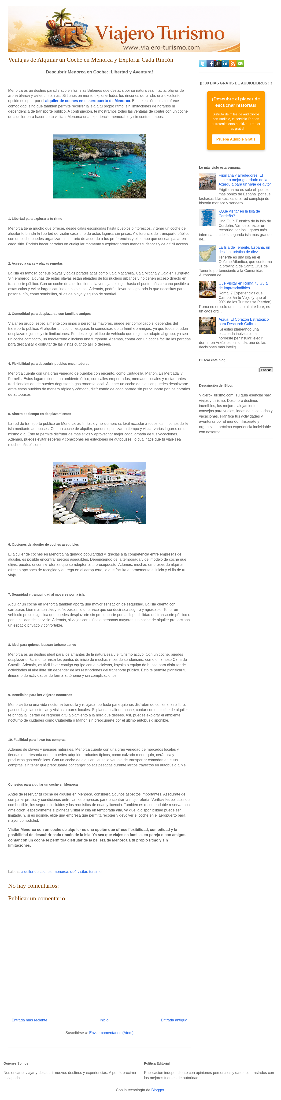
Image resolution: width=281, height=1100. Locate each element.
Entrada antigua (174, 1020)
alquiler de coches (36, 872)
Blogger (157, 1090)
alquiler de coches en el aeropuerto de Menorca (87, 101)
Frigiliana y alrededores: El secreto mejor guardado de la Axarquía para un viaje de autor (244, 179)
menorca (61, 872)
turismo (95, 872)
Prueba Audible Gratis (235, 139)
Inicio (104, 1020)
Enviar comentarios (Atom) (111, 1033)
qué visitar (78, 872)
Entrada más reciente (29, 1020)
